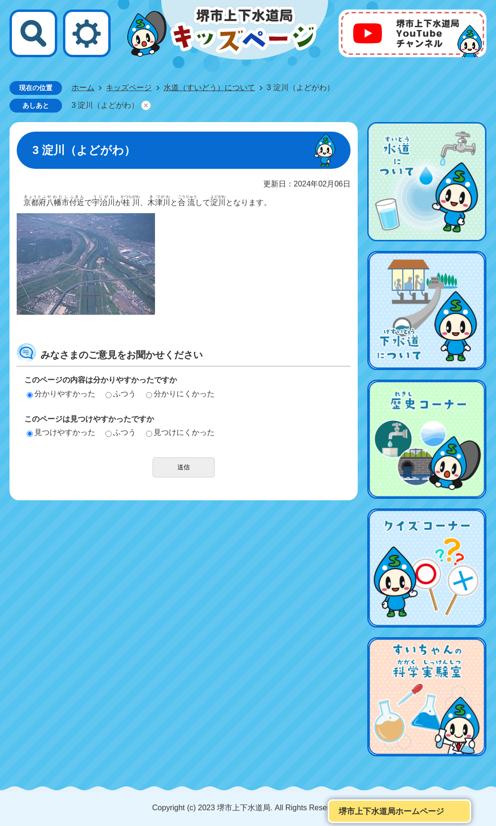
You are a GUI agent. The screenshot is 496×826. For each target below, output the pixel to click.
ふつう (120, 394)
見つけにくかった (180, 432)
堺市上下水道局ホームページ (391, 811)
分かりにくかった (180, 394)
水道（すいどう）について (209, 87)
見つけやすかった (61, 432)
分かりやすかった (61, 394)
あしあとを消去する (146, 105)
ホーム (83, 87)
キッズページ (129, 87)
